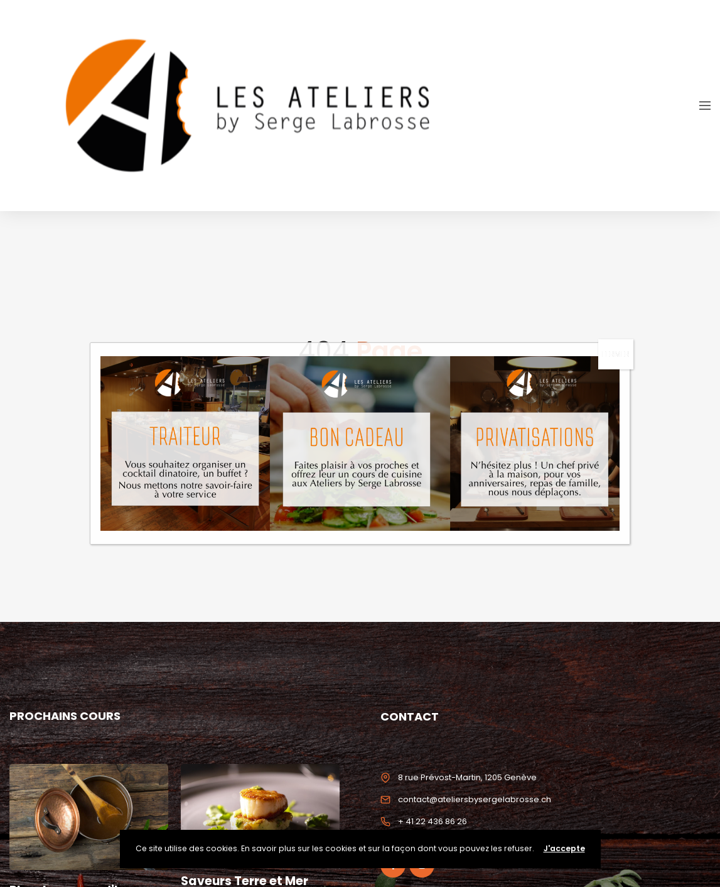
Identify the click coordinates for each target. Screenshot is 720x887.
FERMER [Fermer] (616, 354)
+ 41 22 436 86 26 (432, 821)
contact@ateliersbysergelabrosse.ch (474, 799)
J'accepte (564, 848)
